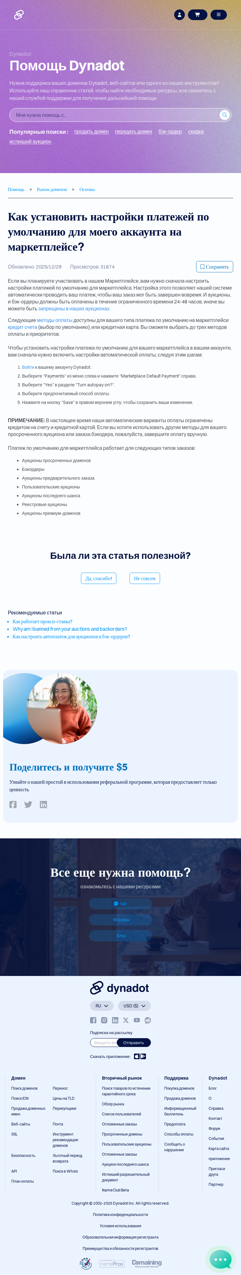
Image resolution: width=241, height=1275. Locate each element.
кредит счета (22, 327)
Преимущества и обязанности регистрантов (120, 1248)
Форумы (121, 920)
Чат (120, 904)
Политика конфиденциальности (120, 1214)
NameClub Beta (115, 1190)
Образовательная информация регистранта (120, 1237)
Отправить (133, 1042)
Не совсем (145, 578)
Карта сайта (219, 1148)
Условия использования (120, 1225)
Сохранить (215, 267)
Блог (121, 936)
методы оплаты (54, 320)
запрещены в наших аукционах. (74, 308)
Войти (28, 367)
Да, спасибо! (98, 578)
